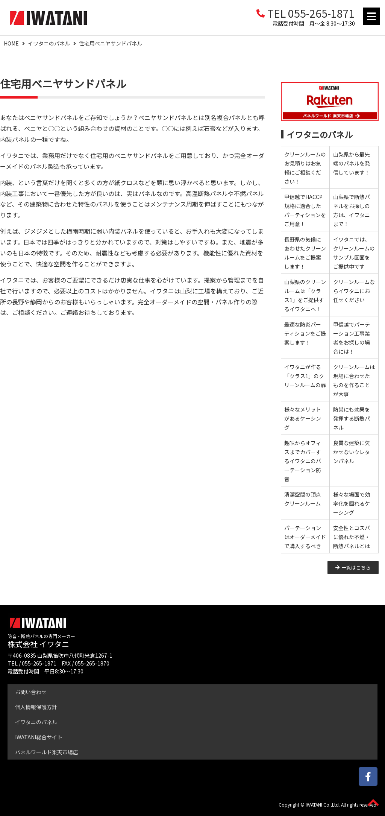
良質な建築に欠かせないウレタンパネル (351, 452)
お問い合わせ (31, 692)
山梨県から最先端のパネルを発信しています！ (351, 163)
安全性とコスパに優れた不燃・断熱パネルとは (351, 537)
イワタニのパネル (49, 43)
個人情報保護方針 (36, 707)
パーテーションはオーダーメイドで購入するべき (305, 537)
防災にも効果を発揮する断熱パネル (351, 418)
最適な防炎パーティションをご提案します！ (305, 333)
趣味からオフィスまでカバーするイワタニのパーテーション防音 (302, 461)
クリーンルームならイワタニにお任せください (354, 291)
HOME (11, 43)
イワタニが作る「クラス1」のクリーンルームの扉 (305, 376)
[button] (371, 16)
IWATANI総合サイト (38, 737)
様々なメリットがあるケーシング (302, 418)
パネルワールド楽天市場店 (46, 752)
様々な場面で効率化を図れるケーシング (351, 503)
